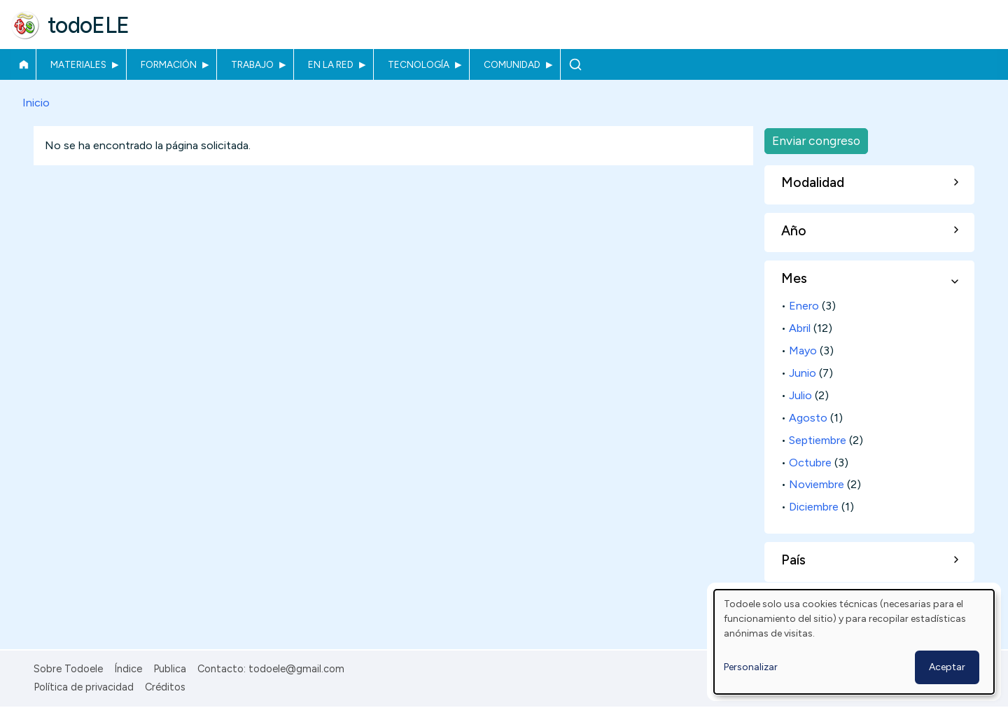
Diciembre (814, 506)
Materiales (78, 64)
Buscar (575, 64)
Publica (169, 668)
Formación (169, 64)
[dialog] (854, 642)
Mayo (803, 350)
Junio (802, 373)
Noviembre (816, 484)
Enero (804, 305)
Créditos (165, 687)
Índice (128, 668)
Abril (800, 328)
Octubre (810, 462)
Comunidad (512, 64)
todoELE (89, 25)
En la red (331, 64)
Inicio (23, 64)
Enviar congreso (816, 140)
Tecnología (418, 64)
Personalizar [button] (751, 667)
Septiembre (817, 440)
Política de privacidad (84, 687)
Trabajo (252, 64)
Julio (800, 395)
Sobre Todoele (68, 668)
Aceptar (947, 667)
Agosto (808, 417)
